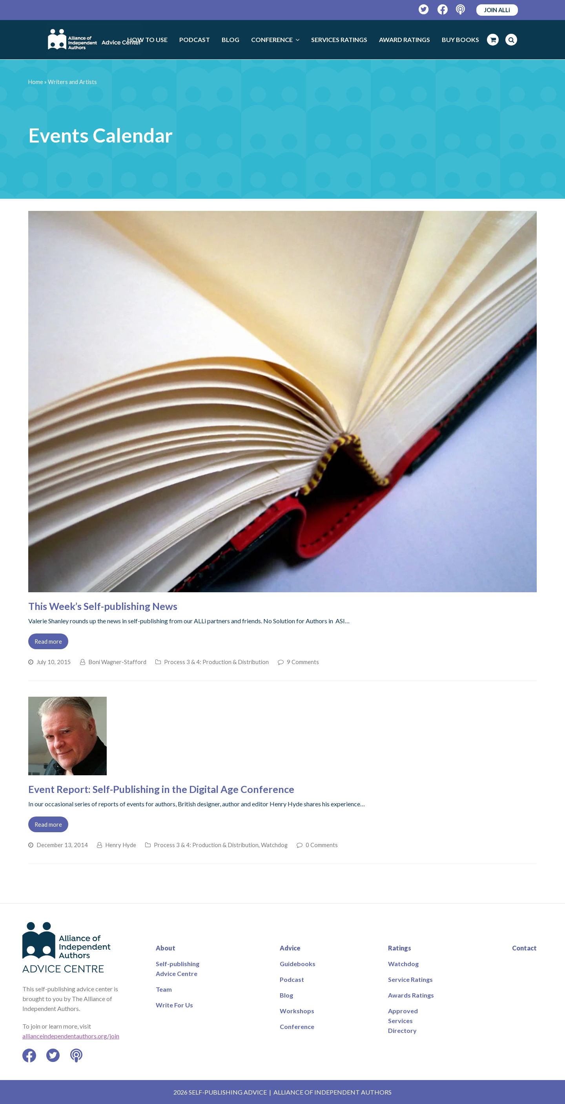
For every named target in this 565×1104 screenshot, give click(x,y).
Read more (48, 641)
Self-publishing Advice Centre (177, 968)
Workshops (297, 1010)
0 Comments (322, 844)
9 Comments (303, 661)
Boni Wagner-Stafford (117, 661)
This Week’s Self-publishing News (102, 606)
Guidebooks (297, 963)
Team (164, 989)
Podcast (292, 979)
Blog (286, 995)
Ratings (399, 948)
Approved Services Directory (403, 1020)
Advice (290, 948)
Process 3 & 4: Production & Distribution (216, 661)
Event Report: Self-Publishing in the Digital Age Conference (161, 789)
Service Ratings (410, 979)
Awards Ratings (411, 995)
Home (35, 82)
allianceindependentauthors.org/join (70, 1036)
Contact (524, 948)
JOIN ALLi (497, 9)
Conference (297, 1026)
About (165, 948)
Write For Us (174, 1005)
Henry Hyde (120, 844)
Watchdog (274, 844)
